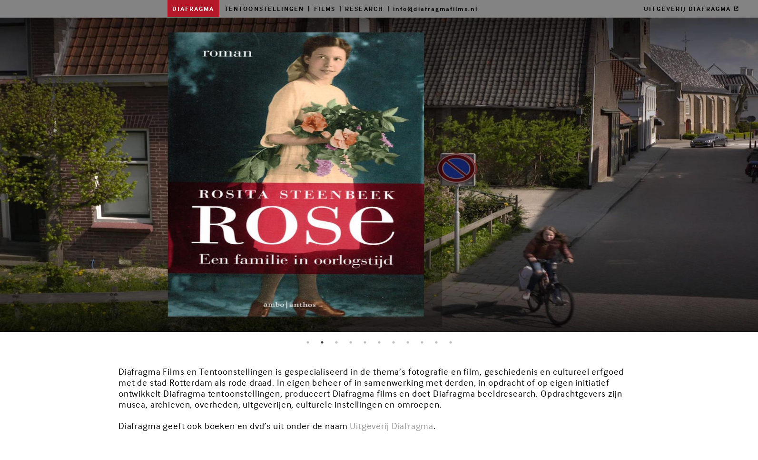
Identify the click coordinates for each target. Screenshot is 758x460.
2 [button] (322, 342)
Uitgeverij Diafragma (391, 425)
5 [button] (365, 342)
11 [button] (450, 342)
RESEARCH (364, 8)
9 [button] (422, 342)
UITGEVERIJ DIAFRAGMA (691, 8)
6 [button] (379, 342)
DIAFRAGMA (193, 8)
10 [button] (436, 342)
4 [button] (350, 342)
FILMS (324, 8)
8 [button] (408, 342)
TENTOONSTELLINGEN (264, 8)
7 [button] (393, 342)
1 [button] (308, 342)
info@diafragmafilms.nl (435, 8)
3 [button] (336, 342)
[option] (379, 179)
